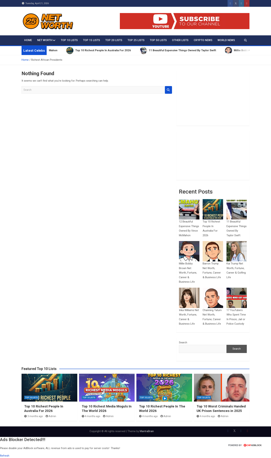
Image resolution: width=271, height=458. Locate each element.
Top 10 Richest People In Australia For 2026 (43, 408)
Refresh (4, 455)
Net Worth (44, 40)
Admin (51, 416)
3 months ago (33, 416)
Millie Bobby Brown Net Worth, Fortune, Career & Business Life (188, 272)
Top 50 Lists (158, 40)
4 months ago (91, 416)
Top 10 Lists (69, 40)
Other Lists (180, 40)
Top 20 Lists (113, 40)
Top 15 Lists (91, 40)
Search (168, 90)
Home (28, 40)
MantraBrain (147, 431)
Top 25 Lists (135, 40)
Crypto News (203, 40)
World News (226, 40)
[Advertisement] (213, 98)
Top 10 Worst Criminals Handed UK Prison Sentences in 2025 (221, 408)
